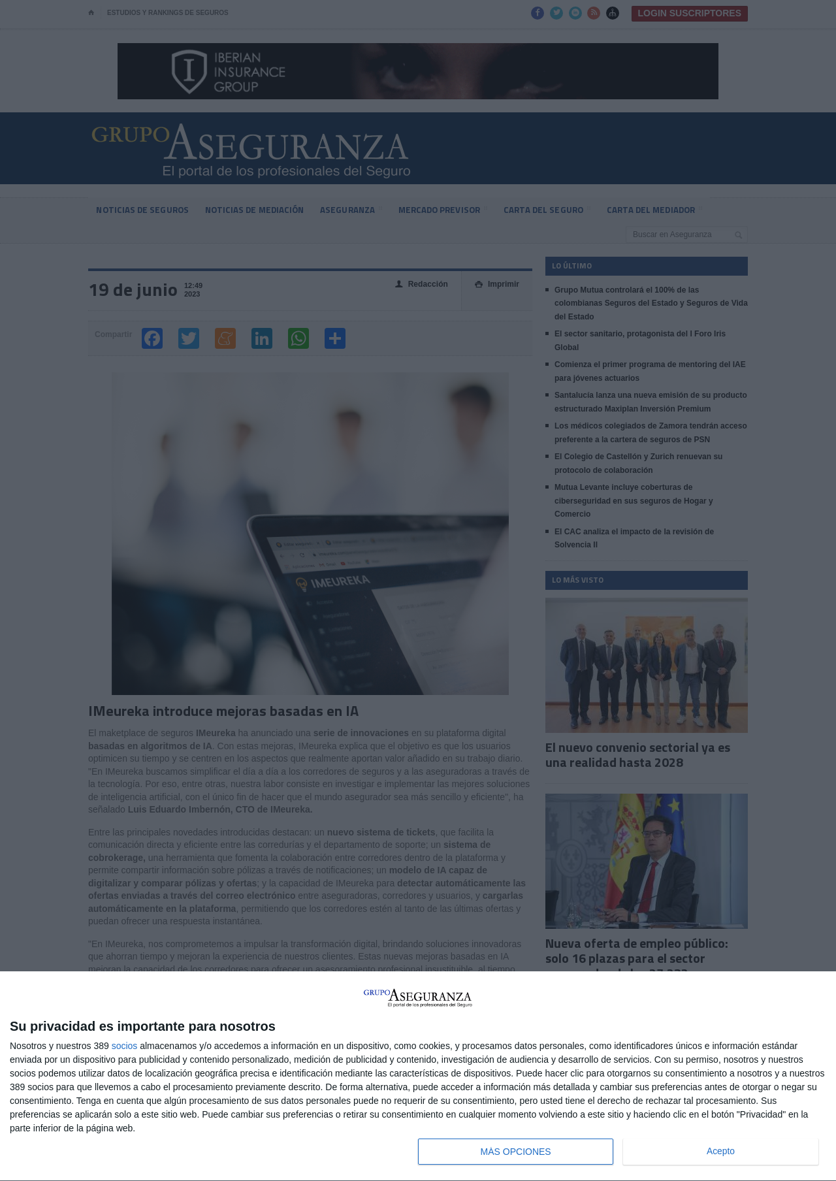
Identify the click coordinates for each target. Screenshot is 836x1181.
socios (125, 1045)
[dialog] (418, 1076)
